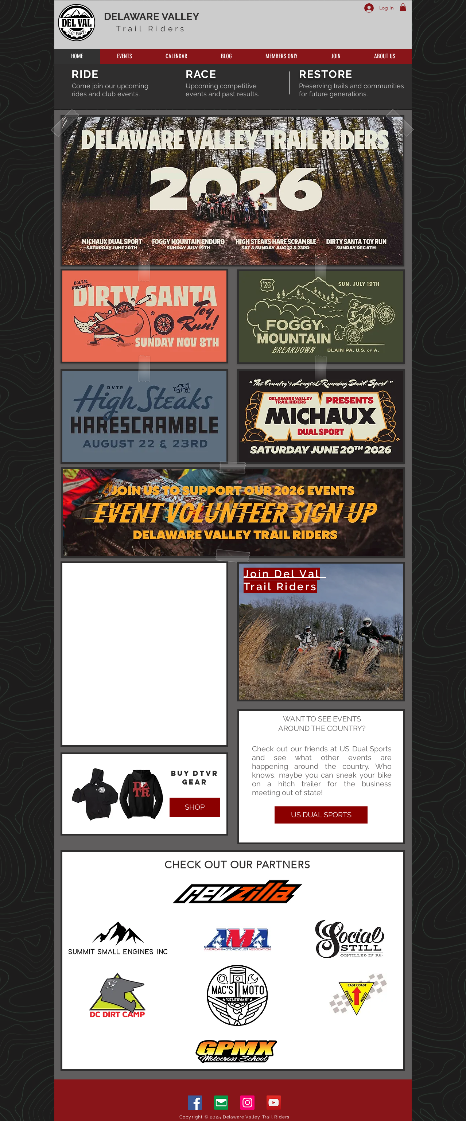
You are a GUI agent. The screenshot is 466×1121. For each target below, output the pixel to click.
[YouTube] (274, 1102)
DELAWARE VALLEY (151, 17)
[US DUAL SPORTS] (321, 815)
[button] (403, 7)
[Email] (221, 1102)
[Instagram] (247, 1102)
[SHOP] (195, 807)
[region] (321, 632)
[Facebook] (195, 1102)
